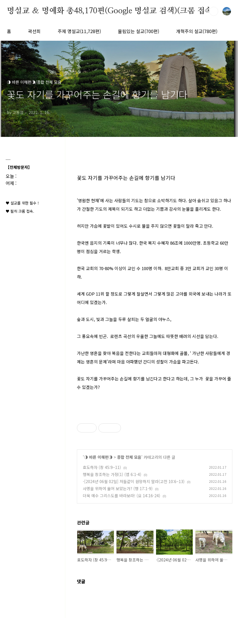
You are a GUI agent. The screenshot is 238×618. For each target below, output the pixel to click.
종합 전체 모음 (129, 457)
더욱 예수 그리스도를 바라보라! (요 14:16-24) (121, 495)
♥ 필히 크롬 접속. (20, 211)
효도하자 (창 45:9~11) (102, 467)
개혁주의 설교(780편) (196, 31)
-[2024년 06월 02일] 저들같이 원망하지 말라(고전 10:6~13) (134, 481)
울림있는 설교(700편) (138, 31)
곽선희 (34, 31)
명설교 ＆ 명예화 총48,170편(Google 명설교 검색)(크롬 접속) (111, 11)
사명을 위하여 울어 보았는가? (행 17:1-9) (118, 488)
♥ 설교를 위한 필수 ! (22, 203)
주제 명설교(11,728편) (79, 31)
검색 (213, 11)
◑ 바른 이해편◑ (98, 457)
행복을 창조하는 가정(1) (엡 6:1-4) (112, 474)
